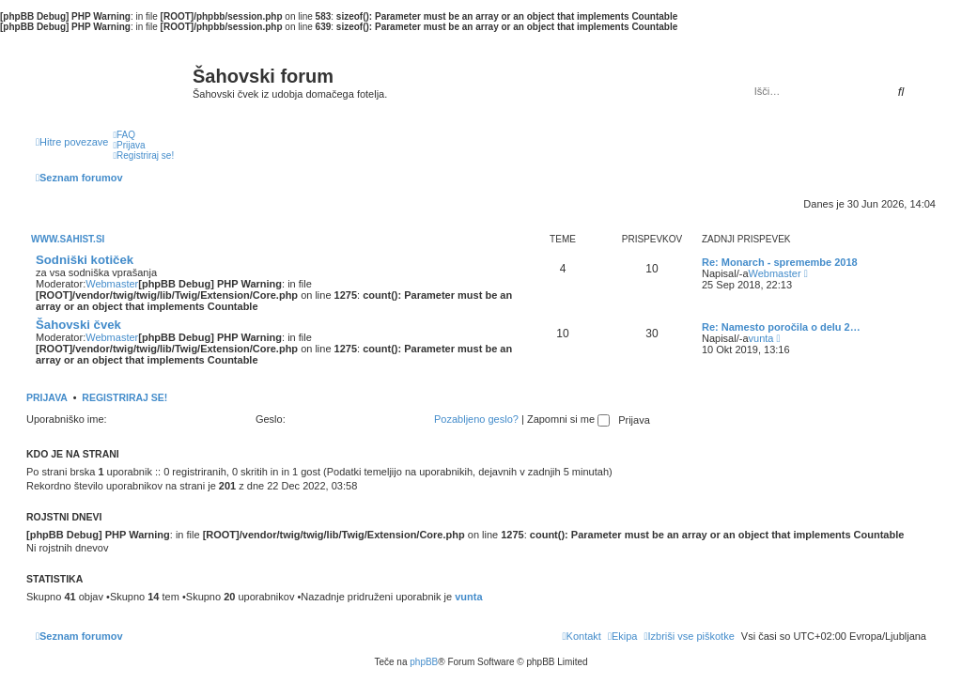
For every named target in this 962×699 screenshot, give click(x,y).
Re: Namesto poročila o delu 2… (781, 327)
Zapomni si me (568, 419)
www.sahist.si (67, 239)
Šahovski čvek (78, 325)
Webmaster (111, 283)
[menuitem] (124, 135)
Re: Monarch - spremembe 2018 (780, 262)
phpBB (424, 662)
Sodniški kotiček (84, 260)
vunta (761, 338)
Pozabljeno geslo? (476, 419)
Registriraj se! (124, 397)
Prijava (47, 397)
